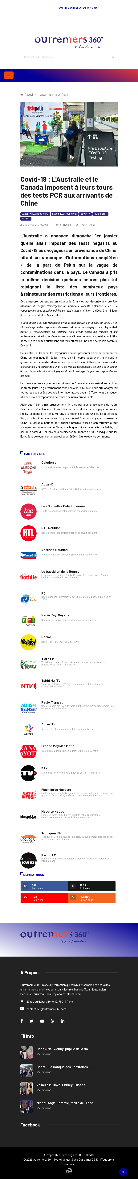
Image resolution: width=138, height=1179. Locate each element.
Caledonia (48, 462)
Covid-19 (85, 214)
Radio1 (46, 637)
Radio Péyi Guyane (55, 615)
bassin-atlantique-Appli (35, 214)
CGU (81, 1155)
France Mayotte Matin (57, 746)
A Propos (49, 1155)
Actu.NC (47, 484)
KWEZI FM (48, 855)
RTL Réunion (51, 528)
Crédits (90, 1155)
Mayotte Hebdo (52, 811)
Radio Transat (52, 702)
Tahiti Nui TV (50, 680)
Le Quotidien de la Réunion (61, 571)
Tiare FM (47, 659)
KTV (44, 768)
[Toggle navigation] (9, 75)
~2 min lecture (85, 225)
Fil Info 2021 (100, 214)
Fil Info (26, 219)
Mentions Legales (66, 1155)
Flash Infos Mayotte (56, 789)
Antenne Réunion (54, 549)
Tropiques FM (51, 833)
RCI (43, 593)
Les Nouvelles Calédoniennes (63, 506)
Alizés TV (48, 724)
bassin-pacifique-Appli (64, 214)
